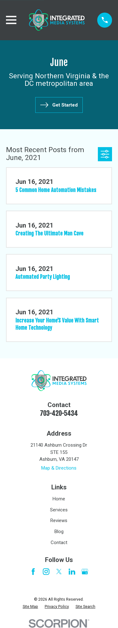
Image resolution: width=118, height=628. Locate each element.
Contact (59, 542)
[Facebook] (33, 571)
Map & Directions (58, 468)
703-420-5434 (59, 413)
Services (59, 510)
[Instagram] (46, 571)
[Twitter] (59, 571)
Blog (59, 531)
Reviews (58, 520)
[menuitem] (30, 607)
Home (59, 499)
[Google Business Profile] (84, 571)
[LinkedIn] (72, 571)
